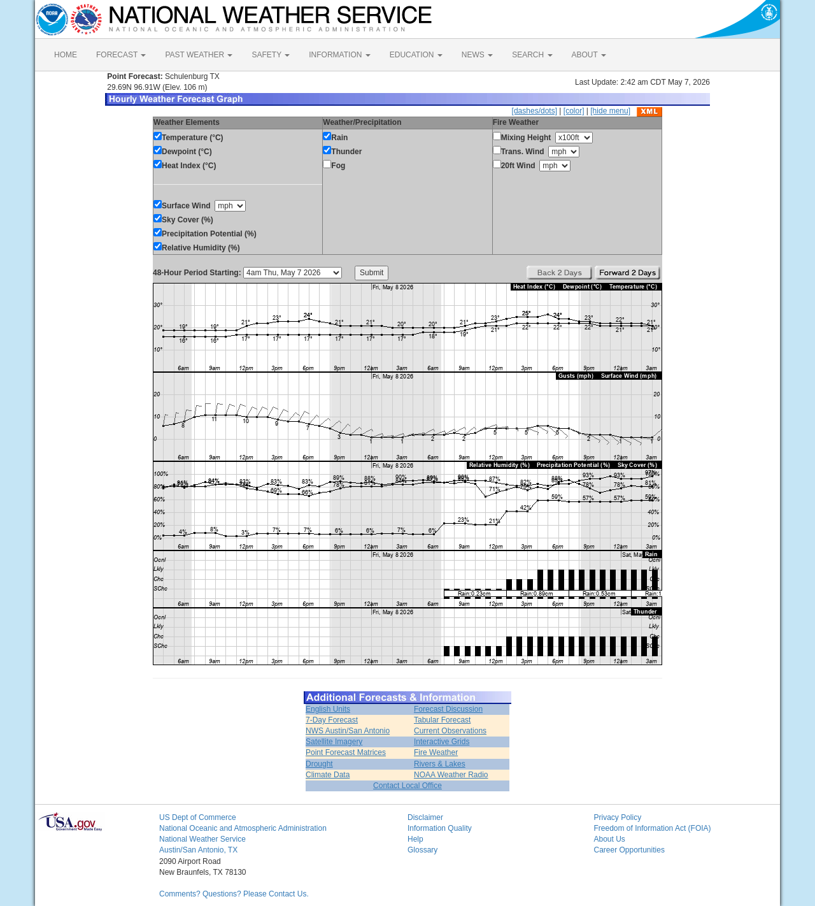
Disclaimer (425, 817)
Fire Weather (436, 752)
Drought (319, 763)
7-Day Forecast (332, 719)
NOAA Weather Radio (451, 774)
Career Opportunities (629, 849)
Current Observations (450, 730)
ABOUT (589, 54)
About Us (609, 839)
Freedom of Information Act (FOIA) (652, 828)
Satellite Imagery (334, 741)
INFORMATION (339, 54)
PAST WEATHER (198, 54)
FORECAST (121, 54)
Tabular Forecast (442, 719)
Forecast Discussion (448, 709)
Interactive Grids (441, 741)
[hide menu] (610, 110)
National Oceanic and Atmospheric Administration (243, 828)
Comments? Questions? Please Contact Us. (234, 893)
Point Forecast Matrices (346, 752)
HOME (65, 54)
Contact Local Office (407, 785)
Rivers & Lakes (439, 763)
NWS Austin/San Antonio (348, 730)
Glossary (422, 849)
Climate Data (328, 774)
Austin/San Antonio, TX (198, 849)
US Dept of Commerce (197, 817)
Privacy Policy (618, 817)
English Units (328, 709)
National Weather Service (202, 839)
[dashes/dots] (534, 110)
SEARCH (532, 54)
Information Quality (440, 828)
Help (415, 839)
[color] (574, 110)
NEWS (477, 54)
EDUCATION (416, 54)
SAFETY (271, 54)
